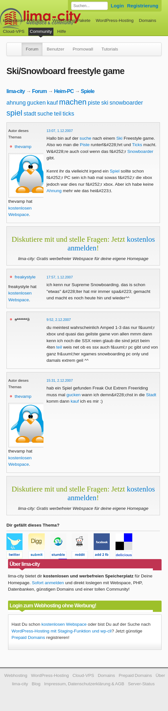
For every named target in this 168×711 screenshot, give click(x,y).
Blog (36, 683)
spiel (14, 112)
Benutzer (55, 49)
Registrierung (142, 5)
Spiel (114, 171)
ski (104, 102)
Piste (84, 144)
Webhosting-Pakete (71, 20)
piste (94, 102)
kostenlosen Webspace (64, 624)
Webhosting (15, 675)
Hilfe (61, 31)
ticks (68, 113)
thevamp (23, 146)
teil (57, 113)
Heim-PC (64, 91)
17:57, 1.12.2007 (60, 277)
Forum (32, 49)
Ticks (137, 144)
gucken (36, 102)
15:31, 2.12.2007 (60, 380)
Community (41, 31)
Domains (147, 20)
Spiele (87, 91)
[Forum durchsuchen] (89, 6)
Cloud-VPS (13, 31)
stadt (29, 113)
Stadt (151, 394)
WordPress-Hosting (115, 20)
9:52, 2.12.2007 (59, 320)
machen (73, 102)
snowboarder (126, 102)
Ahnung (54, 190)
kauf (52, 102)
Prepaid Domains (28, 637)
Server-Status (141, 683)
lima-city (15, 91)
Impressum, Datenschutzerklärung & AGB (84, 683)
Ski (119, 138)
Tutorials (109, 49)
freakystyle (25, 277)
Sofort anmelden (48, 582)
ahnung (16, 102)
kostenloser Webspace (25, 20)
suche (45, 113)
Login (117, 5)
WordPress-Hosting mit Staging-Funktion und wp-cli (62, 631)
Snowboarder (140, 151)
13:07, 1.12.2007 (60, 131)
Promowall (83, 49)
